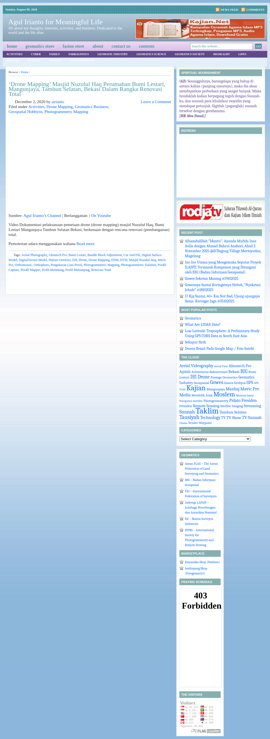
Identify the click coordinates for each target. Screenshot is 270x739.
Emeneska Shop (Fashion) (202, 562)
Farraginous (79, 54)
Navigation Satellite (190, 401)
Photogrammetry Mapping (66, 111)
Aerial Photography (34, 255)
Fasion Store (73, 46)
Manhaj (232, 388)
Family (54, 54)
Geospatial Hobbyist (25, 111)
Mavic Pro (249, 388)
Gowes (216, 382)
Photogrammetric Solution (138, 265)
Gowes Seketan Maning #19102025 (212, 278)
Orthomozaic (23, 265)
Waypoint (205, 423)
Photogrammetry (216, 401)
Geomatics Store (39, 46)
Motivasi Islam (244, 395)
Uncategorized (82, 60)
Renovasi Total (101, 270)
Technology (210, 417)
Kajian (196, 388)
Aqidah (185, 371)
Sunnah (187, 412)
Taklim (207, 410)
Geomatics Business (91, 106)
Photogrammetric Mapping (102, 265)
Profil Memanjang (77, 270)
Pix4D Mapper (30, 270)
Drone (83, 260)
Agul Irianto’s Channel (42, 215)
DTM (124, 260)
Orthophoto (41, 265)
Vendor (193, 423)
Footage (216, 377)
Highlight (221, 54)
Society (55, 60)
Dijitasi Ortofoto (59, 260)
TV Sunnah (251, 417)
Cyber (36, 54)
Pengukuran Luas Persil (66, 265)
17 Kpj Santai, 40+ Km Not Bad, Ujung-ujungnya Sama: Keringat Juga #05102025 (222, 298)
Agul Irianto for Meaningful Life (55, 22)
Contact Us (121, 46)
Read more (85, 243)
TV (223, 417)
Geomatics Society (190, 54)
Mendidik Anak (202, 395)
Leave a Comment (156, 102)
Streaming (252, 406)
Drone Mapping (60, 106)
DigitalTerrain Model (33, 260)
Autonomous (200, 372)
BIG (243, 371)
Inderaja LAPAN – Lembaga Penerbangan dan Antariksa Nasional (201, 507)
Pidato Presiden (243, 400)
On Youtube (101, 215)
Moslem (12, 60)
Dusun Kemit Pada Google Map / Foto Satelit (219, 348)
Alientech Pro (57, 255)
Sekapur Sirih (195, 342)
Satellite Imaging (231, 406)
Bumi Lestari (77, 255)
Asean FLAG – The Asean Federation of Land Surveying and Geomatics (201, 468)
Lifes (242, 54)
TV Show (233, 417)
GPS (250, 382)
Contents (147, 46)
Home (12, 46)
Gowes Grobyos (234, 383)
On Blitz (34, 60)
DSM (114, 260)
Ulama (183, 423)
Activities (14, 54)
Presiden (185, 406)
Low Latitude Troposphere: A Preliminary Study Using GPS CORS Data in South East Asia (222, 333)
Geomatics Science (151, 54)
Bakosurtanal (218, 372)
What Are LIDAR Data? (203, 324)
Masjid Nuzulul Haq (142, 260)
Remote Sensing (206, 406)
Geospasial (201, 383)
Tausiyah (189, 417)
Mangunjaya (215, 389)
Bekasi (233, 371)
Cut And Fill (131, 255)
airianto (58, 102)
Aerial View (221, 366)
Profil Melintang (53, 270)
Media (185, 395)
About (98, 46)
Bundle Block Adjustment (104, 255)
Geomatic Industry (113, 54)
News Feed (230, 9)
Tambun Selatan (233, 412)
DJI (74, 260)
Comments (255, 9)
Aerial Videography (196, 365)
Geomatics (193, 318)
